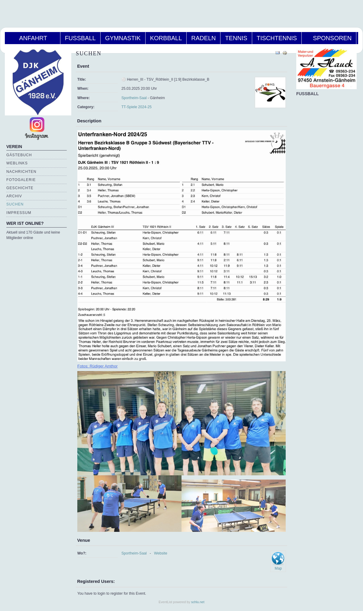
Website (160, 553)
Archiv (14, 196)
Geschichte (20, 188)
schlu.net (197, 602)
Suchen (15, 204)
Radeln (203, 38)
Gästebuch (19, 155)
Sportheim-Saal (134, 98)
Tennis (236, 38)
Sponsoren (329, 38)
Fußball (80, 38)
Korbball (166, 38)
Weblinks (17, 163)
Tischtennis (277, 38)
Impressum (18, 213)
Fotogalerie (21, 180)
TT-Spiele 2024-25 (136, 107)
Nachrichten (21, 172)
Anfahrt (32, 38)
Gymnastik (123, 38)
